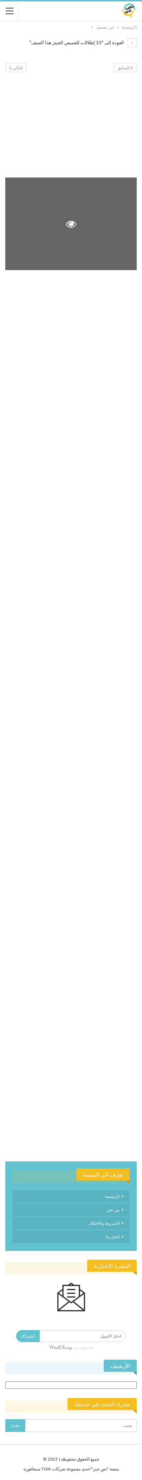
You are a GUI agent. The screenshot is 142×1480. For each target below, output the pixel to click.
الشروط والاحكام (104, 1223)
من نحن (113, 1209)
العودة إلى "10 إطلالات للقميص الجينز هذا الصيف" (83, 43)
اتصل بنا (113, 1236)
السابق (125, 67)
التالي (16, 67)
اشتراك (28, 1336)
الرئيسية (112, 1196)
